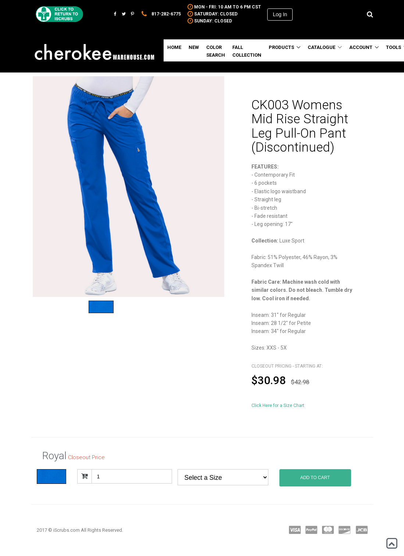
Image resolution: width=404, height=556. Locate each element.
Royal (223, 477)
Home (174, 47)
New (194, 47)
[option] (128, 186)
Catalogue (325, 47)
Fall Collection (246, 51)
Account (360, 47)
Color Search (215, 51)
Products (281, 47)
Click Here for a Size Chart (277, 405)
